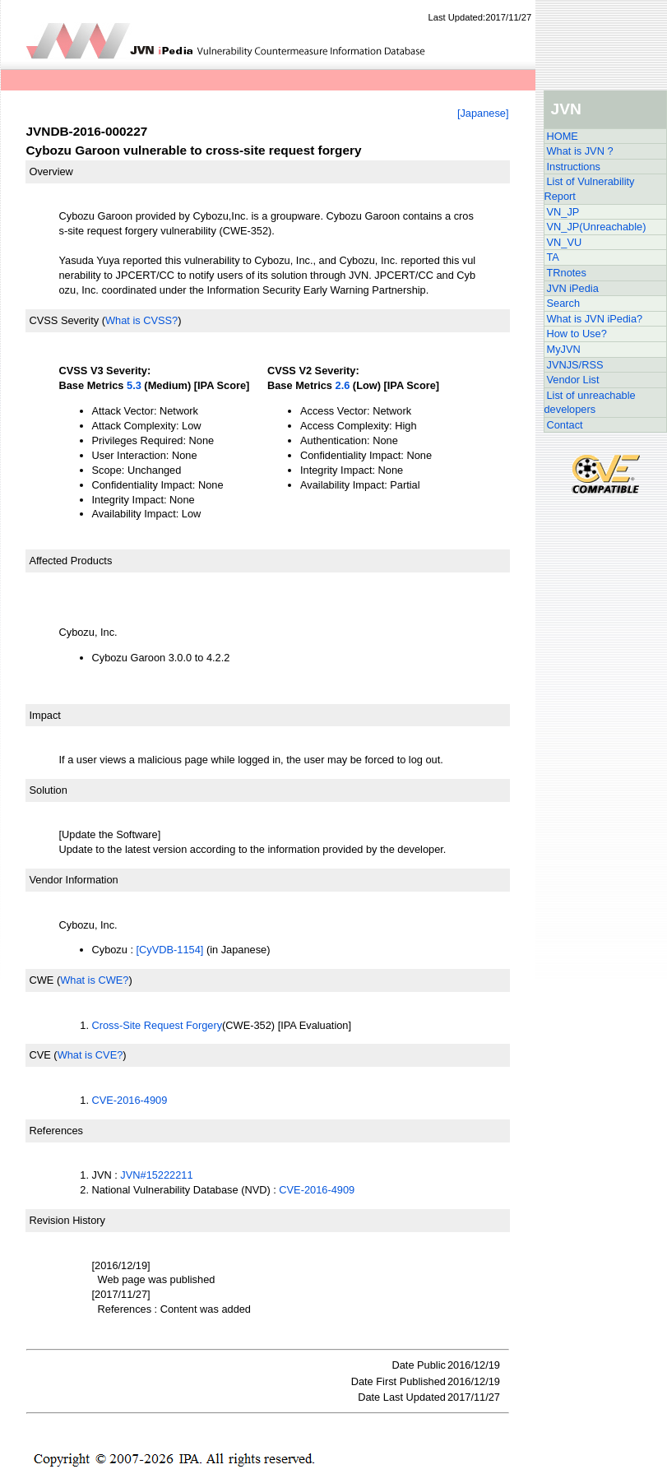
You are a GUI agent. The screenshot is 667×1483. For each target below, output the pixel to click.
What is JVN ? (580, 151)
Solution (48, 790)
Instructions (573, 166)
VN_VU (564, 242)
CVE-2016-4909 (130, 1100)
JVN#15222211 (156, 1175)
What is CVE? (90, 1055)
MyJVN (564, 349)
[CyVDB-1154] (170, 949)
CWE (42, 980)
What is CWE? (94, 980)
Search (564, 303)
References (56, 1130)
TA (553, 257)
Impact (45, 715)
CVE (40, 1055)
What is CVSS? (141, 320)
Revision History (67, 1220)
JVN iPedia (573, 288)
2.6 (343, 385)
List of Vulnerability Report (589, 188)
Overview (51, 171)
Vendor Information (74, 880)
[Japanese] (483, 113)
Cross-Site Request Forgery (157, 1025)
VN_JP (563, 212)
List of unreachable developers (590, 402)
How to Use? (577, 333)
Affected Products (71, 560)
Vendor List (573, 379)
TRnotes (566, 272)
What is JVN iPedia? (595, 319)
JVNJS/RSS (575, 365)
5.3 (134, 385)
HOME (562, 136)
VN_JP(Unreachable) (596, 226)
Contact (565, 425)
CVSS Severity (65, 320)
